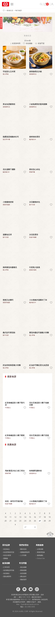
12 (15, 517)
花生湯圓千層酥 (9, 169)
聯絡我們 (23, 579)
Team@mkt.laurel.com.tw (30, 604)
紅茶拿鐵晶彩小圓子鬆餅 (15, 435)
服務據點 (40, 555)
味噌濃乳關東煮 (35, 470)
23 (20, 521)
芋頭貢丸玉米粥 (9, 71)
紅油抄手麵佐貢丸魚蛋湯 (39, 365)
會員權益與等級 (8, 570)
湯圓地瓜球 (7, 234)
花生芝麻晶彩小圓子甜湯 (39, 435)
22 (15, 521)
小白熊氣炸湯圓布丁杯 (38, 300)
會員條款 (6, 573)
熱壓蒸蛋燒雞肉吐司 (11, 137)
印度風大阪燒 (34, 267)
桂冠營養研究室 (8, 552)
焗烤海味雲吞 (34, 137)
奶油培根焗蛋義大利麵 (12, 365)
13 (20, 517)
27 (40, 521)
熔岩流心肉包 (34, 169)
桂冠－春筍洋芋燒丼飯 (14, 501)
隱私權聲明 (7, 576)
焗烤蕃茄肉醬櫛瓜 (10, 267)
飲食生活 (10, 10)
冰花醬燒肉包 (34, 202)
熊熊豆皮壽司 (8, 300)
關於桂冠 (23, 549)
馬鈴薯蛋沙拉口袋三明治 (15, 470)
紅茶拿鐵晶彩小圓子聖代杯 (15, 403)
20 (6, 521)
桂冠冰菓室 (7, 555)
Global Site (41, 558)
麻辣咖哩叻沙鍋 (35, 71)
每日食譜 (18, 10)
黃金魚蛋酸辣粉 (9, 104)
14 (25, 517)
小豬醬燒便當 (8, 202)
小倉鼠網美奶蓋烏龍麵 (38, 104)
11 (10, 517)
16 (35, 517)
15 (30, 517)
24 (25, 521)
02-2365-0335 (30, 607)
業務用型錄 (41, 552)
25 (30, 521)
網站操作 (23, 576)
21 (10, 521)
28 (45, 521)
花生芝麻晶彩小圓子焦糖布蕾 (39, 403)
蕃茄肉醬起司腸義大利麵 (39, 332)
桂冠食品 (6, 549)
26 (35, 521)
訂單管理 (6, 567)
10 (6, 517)
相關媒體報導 (25, 552)
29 (50, 521)
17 (40, 517)
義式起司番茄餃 (9, 332)
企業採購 (40, 549)
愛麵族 (5, 558)
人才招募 (23, 555)
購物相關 (23, 570)
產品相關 (23, 567)
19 (50, 517)
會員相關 (23, 573)
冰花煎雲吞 (33, 234)
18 (45, 517)
